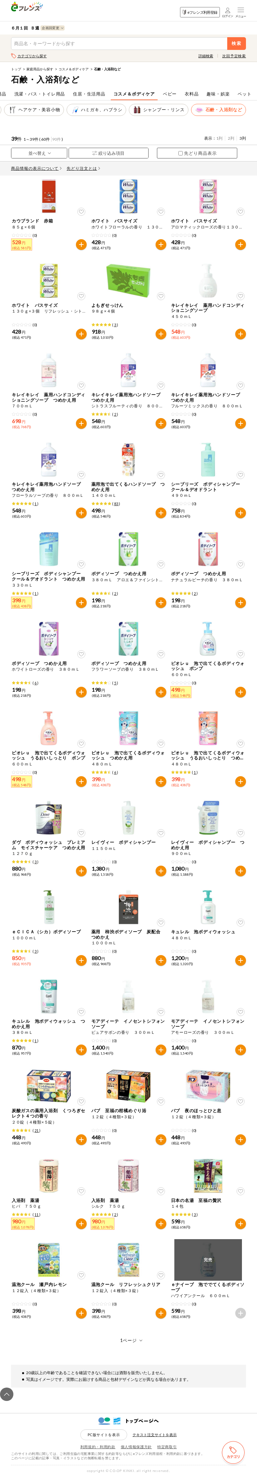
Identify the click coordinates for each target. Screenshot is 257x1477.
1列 (219, 138)
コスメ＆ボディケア (74, 69)
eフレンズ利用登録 (200, 12)
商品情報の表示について (36, 168)
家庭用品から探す (39, 69)
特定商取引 (167, 1447)
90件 (56, 139)
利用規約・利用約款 (97, 1447)
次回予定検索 (234, 56)
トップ (16, 69)
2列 (231, 138)
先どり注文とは (83, 168)
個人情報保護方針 (136, 1447)
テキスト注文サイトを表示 (155, 1434)
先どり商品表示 (197, 153)
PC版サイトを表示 (104, 1434)
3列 (243, 138)
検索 (237, 43)
